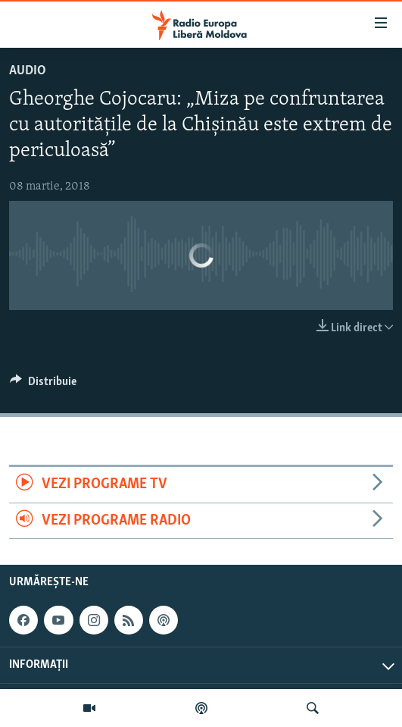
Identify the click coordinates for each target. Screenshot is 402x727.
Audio (27, 71)
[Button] (43, 385)
